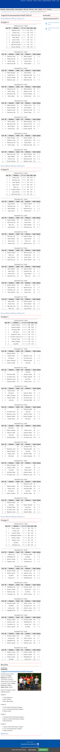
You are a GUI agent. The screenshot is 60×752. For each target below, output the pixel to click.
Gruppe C (15, 18)
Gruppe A (3, 18)
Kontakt (53, 0)
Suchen (35, 0)
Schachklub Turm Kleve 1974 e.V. (9, 11)
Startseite (2, 9)
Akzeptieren (43, 750)
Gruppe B (9, 18)
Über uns (31, 9)
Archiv (44, 9)
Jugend (40, 9)
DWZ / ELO (25, 9)
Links (36, 9)
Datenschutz (29, 0)
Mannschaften (18, 9)
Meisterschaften (10, 9)
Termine (49, 9)
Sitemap (39, 0)
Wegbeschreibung (46, 0)
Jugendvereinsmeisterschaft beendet (17, 671)
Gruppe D (21, 18)
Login (57, 0)
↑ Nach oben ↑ (30, 742)
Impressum (23, 0)
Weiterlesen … (5, 733)
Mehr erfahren (32, 750)
